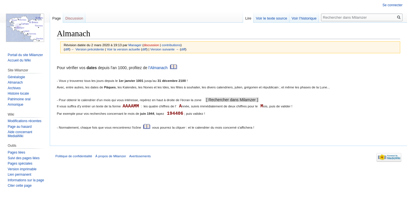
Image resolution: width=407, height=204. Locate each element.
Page (56, 18)
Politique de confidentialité (73, 156)
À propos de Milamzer (110, 156)
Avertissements (140, 156)
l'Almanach (158, 68)
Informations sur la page (26, 180)
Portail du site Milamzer (25, 55)
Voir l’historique (304, 18)
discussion (151, 45)
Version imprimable (22, 169)
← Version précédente (87, 49)
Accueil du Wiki (19, 60)
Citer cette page (20, 186)
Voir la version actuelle (123, 49)
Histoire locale (18, 93)
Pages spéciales (20, 163)
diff (67, 49)
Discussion (74, 18)
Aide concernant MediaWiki (20, 134)
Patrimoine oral (19, 99)
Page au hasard (20, 127)
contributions (171, 45)
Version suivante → (164, 49)
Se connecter (392, 5)
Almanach (15, 82)
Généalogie (16, 77)
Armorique (15, 105)
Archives (14, 88)
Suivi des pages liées (24, 158)
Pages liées (16, 152)
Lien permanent (19, 175)
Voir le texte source (271, 18)
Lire (248, 18)
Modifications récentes (24, 121)
